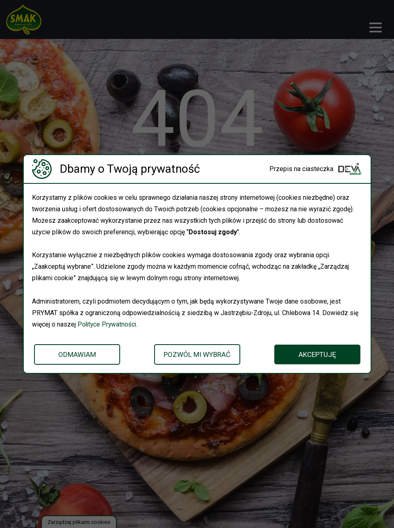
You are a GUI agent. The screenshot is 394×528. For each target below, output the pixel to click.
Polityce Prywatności (107, 324)
